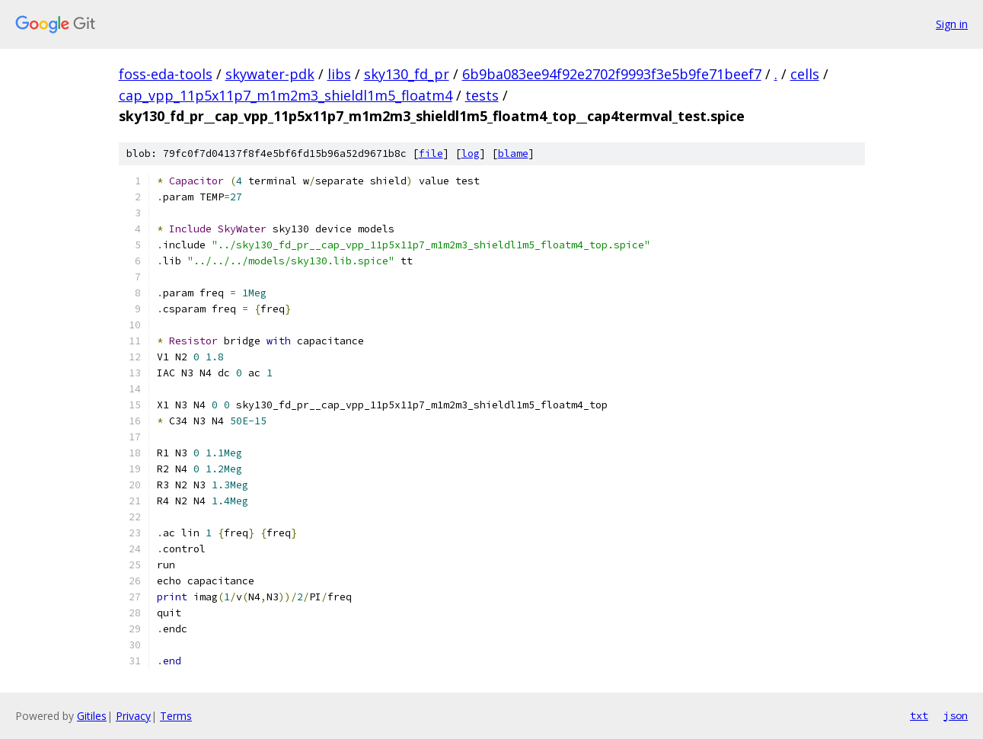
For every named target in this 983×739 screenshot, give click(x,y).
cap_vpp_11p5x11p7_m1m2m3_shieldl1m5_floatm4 (285, 95)
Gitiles (92, 716)
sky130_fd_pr (406, 74)
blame (513, 153)
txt (919, 715)
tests (482, 95)
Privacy (133, 716)
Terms (176, 716)
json (955, 715)
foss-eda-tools (165, 74)
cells (804, 74)
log (470, 153)
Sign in (952, 24)
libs (339, 74)
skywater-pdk (269, 74)
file (431, 153)
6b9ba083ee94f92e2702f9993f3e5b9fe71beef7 (611, 74)
